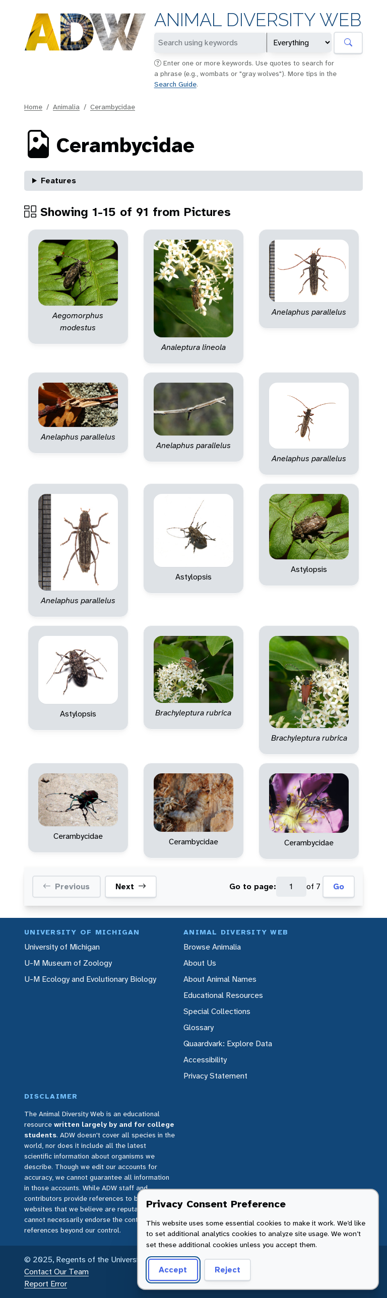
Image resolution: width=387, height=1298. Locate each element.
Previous (66, 887)
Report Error (45, 1283)
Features (58, 180)
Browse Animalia (212, 947)
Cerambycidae (112, 106)
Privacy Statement (215, 1075)
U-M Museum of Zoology (68, 963)
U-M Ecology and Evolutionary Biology (90, 979)
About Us (199, 963)
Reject (227, 1269)
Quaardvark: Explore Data (227, 1043)
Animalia (66, 106)
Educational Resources (223, 995)
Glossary (198, 1027)
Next (130, 887)
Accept (173, 1269)
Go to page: (252, 886)
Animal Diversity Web (257, 20)
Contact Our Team (56, 1271)
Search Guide (175, 84)
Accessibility (205, 1059)
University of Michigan (62, 947)
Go (338, 886)
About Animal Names (219, 979)
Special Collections (216, 1011)
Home (33, 106)
